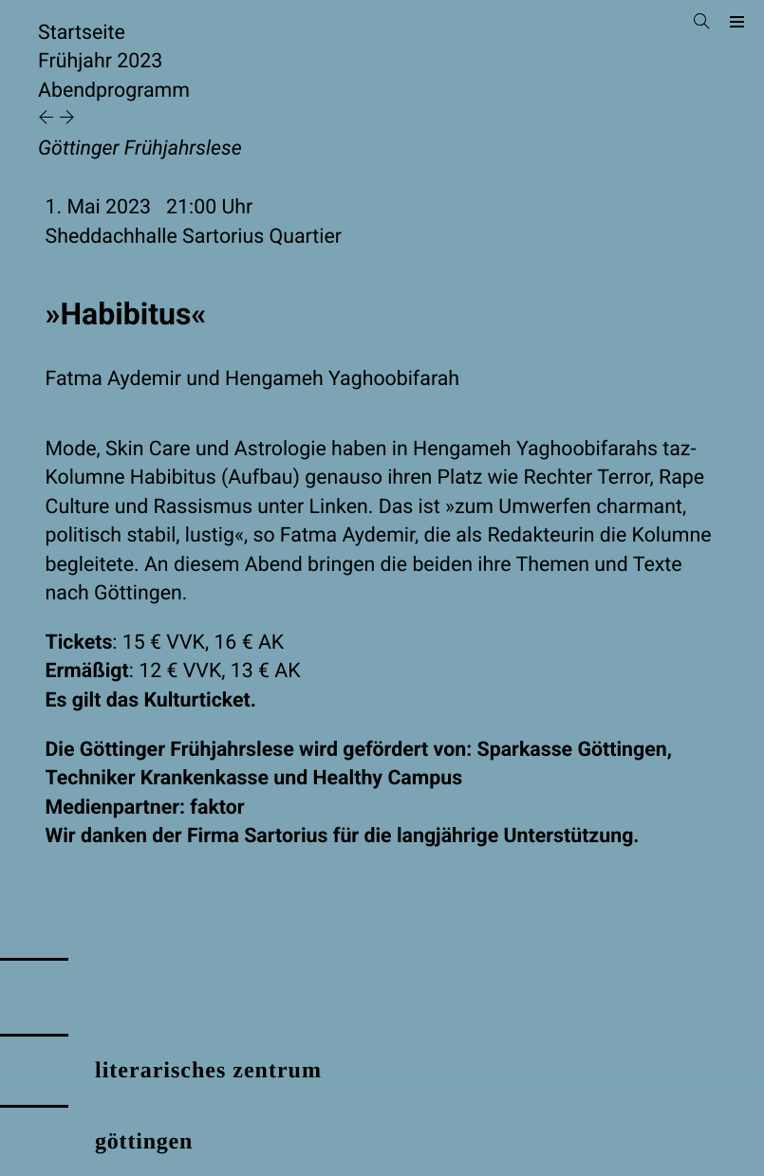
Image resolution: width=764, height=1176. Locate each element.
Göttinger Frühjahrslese (140, 148)
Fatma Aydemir (113, 379)
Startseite (81, 33)
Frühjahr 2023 (100, 61)
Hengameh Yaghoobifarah (342, 379)
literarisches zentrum (208, 1070)
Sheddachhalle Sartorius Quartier (194, 236)
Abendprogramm (114, 90)
